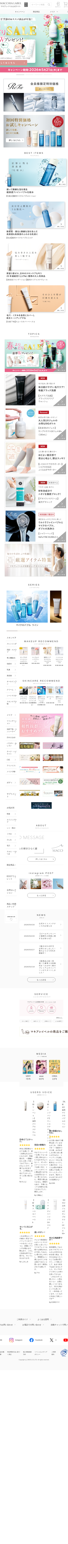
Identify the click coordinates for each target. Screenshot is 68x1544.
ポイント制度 (25, 1021)
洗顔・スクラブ (12, 651)
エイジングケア (12, 821)
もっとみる (41, 895)
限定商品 (36, 12)
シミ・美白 (11, 828)
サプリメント (11, 795)
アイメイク (11, 766)
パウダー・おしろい (12, 744)
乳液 (8, 670)
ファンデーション (12, 722)
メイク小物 (11, 771)
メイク (9, 715)
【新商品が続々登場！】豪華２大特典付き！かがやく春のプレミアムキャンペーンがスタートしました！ (47, 966)
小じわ (9, 840)
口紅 (8, 760)
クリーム (10, 690)
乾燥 (8, 814)
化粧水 (9, 664)
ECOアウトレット (12, 877)
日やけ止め (11, 737)
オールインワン (12, 683)
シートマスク (12, 696)
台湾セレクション (11, 891)
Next (65, 45)
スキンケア (11, 638)
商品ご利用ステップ (11, 905)
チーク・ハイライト (12, 753)
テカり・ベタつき (12, 853)
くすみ (9, 834)
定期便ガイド (58, 1017)
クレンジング (12, 644)
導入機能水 (11, 658)
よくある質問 (58, 1021)
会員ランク (36, 1021)
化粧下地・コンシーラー (12, 730)
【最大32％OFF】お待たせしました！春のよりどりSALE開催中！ (47, 949)
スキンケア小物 (12, 703)
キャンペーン (20, 12)
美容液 (9, 676)
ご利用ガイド (47, 1021)
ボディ (9, 783)
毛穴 (8, 846)
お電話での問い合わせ (31, 1325)
